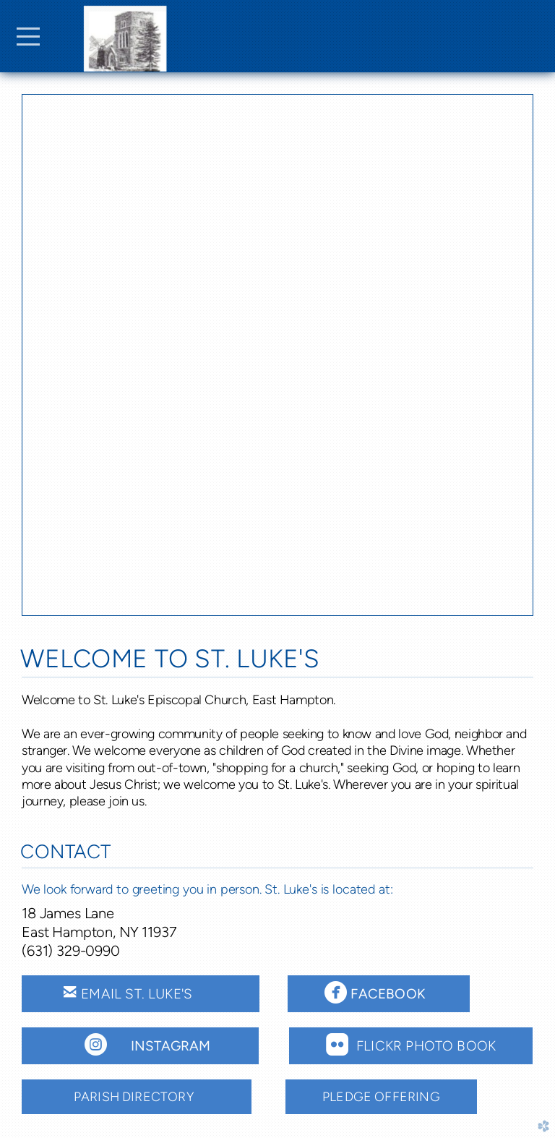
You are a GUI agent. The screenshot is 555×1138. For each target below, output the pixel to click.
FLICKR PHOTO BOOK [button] (411, 1043)
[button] (140, 1045)
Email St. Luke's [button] (141, 991)
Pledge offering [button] (381, 1096)
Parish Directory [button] (137, 1096)
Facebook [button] (397, 991)
